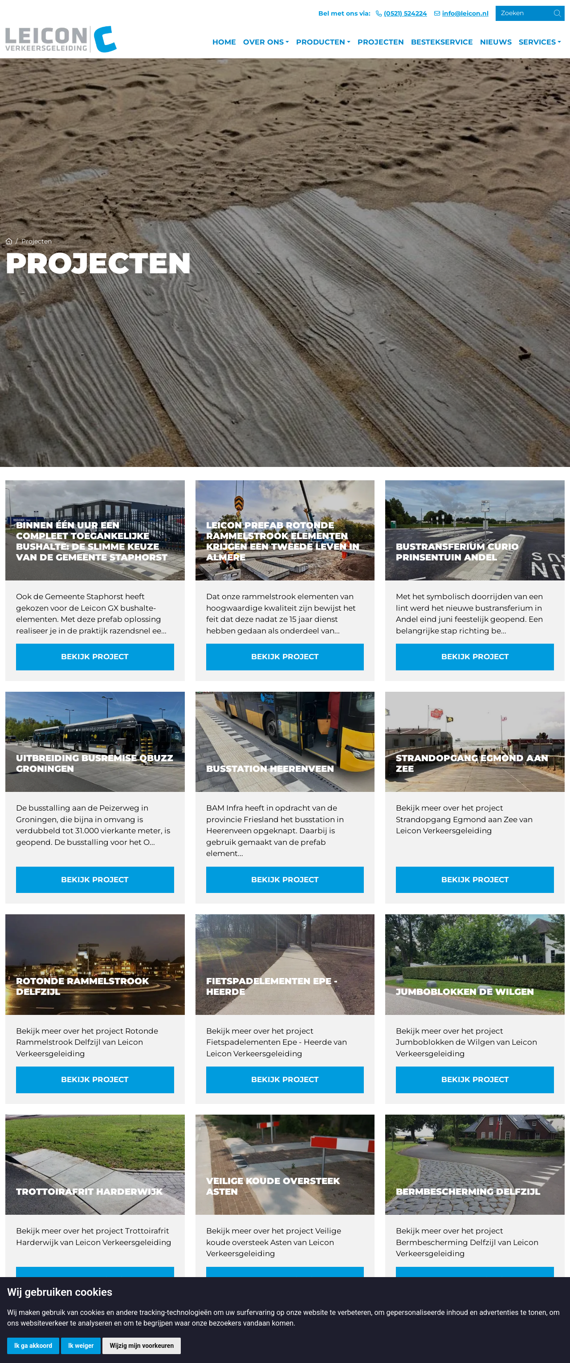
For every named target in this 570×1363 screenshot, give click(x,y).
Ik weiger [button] (81, 1345)
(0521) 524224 (405, 13)
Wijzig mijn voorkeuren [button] (142, 1345)
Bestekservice (442, 42)
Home (224, 42)
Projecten (381, 42)
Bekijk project (95, 656)
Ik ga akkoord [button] (33, 1345)
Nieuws (496, 42)
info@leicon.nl (465, 13)
